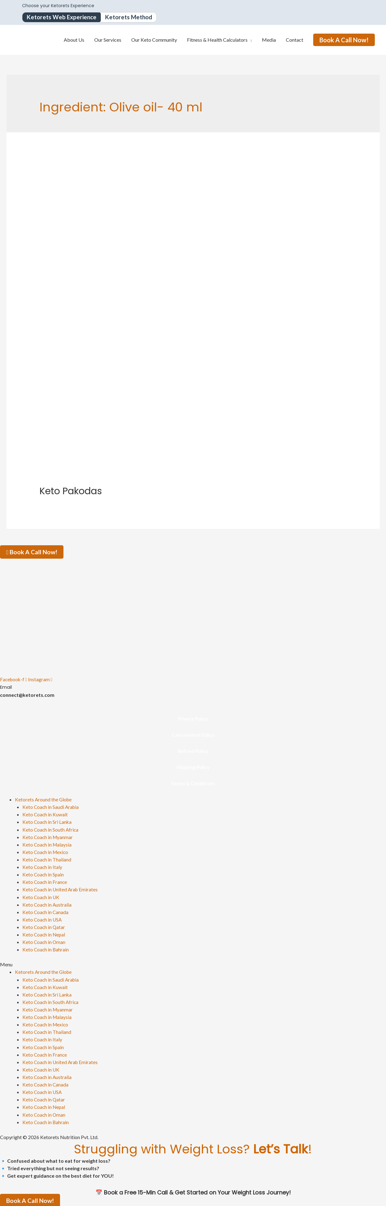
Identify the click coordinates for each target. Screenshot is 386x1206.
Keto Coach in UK (41, 897)
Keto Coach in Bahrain (46, 949)
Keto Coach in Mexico (46, 852)
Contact (294, 40)
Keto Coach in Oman (44, 942)
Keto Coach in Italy (42, 867)
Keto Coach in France (45, 882)
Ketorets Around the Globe (44, 800)
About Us (74, 40)
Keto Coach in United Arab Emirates (61, 889)
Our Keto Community (154, 40)
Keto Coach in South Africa (51, 830)
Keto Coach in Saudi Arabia (51, 807)
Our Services (107, 40)
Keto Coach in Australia (47, 904)
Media (269, 40)
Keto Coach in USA (42, 919)
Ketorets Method (133, 17)
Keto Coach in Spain (43, 874)
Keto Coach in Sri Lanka (47, 822)
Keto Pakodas (71, 491)
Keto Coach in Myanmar (48, 837)
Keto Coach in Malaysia (47, 844)
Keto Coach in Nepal (44, 934)
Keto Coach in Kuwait (45, 815)
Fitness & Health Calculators (217, 40)
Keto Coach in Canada (45, 912)
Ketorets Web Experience (63, 17)
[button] (193, 964)
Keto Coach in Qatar (44, 927)
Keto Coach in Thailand (47, 859)
